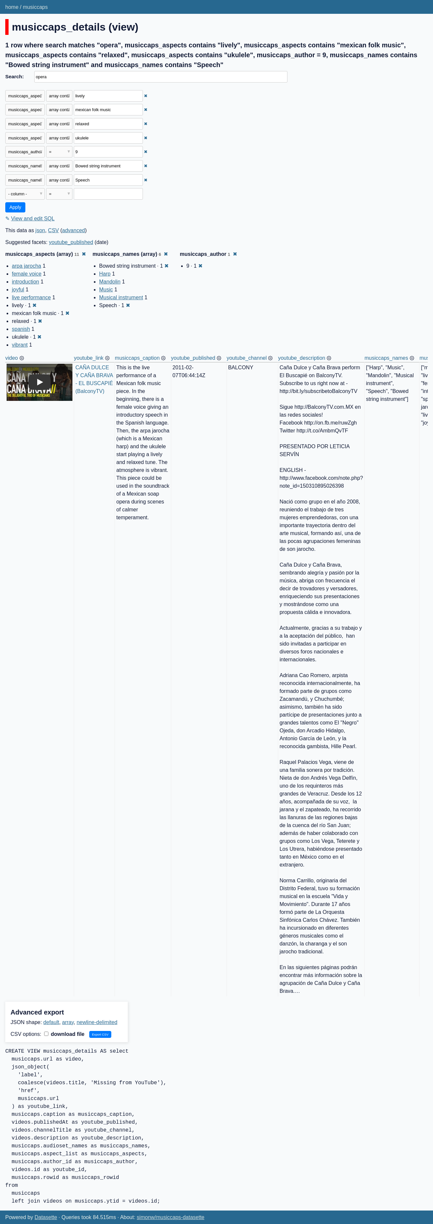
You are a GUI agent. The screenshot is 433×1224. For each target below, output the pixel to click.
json (40, 230)
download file (64, 1034)
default (51, 1022)
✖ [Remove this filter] (146, 95)
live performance (31, 297)
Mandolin (110, 281)
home (11, 7)
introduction (25, 281)
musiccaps (35, 7)
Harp (105, 274)
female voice (26, 274)
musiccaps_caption (137, 358)
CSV (53, 230)
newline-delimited (97, 1022)
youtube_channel (247, 358)
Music (106, 289)
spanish (21, 329)
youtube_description (301, 358)
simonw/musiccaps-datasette (170, 1217)
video (11, 358)
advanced (73, 230)
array (68, 1022)
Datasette (46, 1217)
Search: (14, 76)
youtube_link (89, 358)
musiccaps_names (386, 358)
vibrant (20, 345)
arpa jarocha (26, 266)
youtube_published (71, 242)
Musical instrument (121, 297)
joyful (18, 289)
